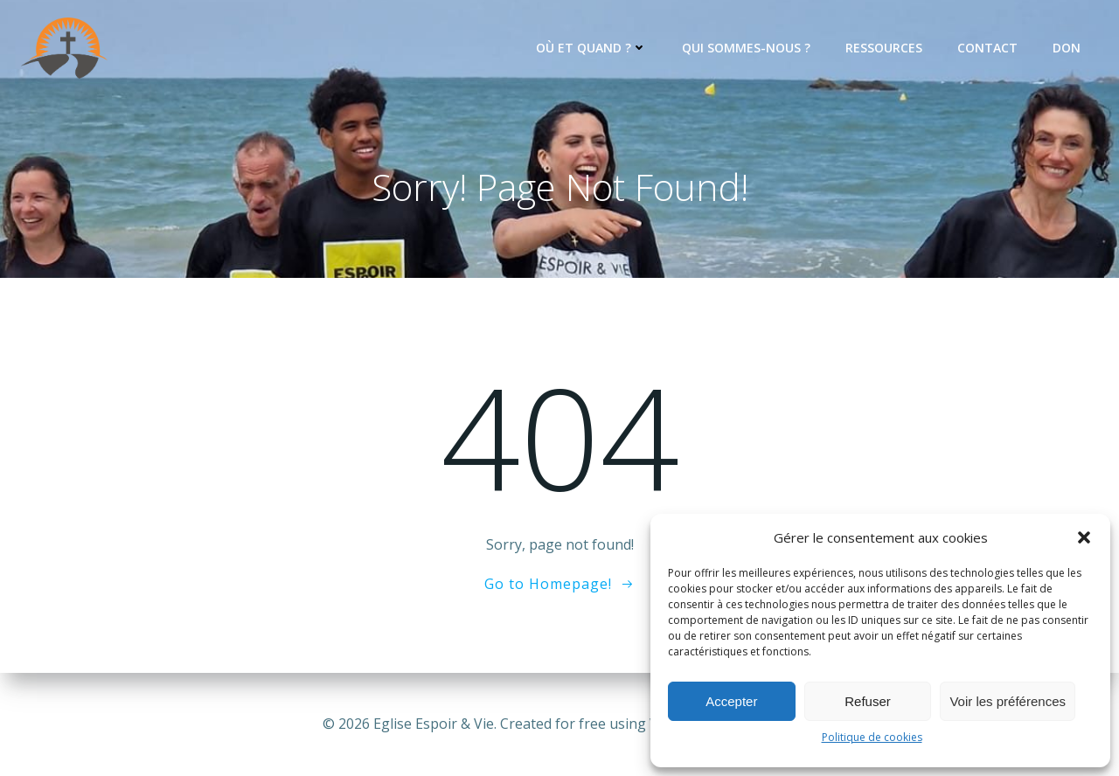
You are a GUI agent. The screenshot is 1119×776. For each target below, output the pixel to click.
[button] (1084, 537)
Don (1067, 47)
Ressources (883, 47)
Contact (987, 47)
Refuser (867, 701)
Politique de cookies (872, 737)
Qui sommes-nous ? (746, 47)
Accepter (731, 701)
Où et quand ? (591, 47)
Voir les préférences (1007, 701)
